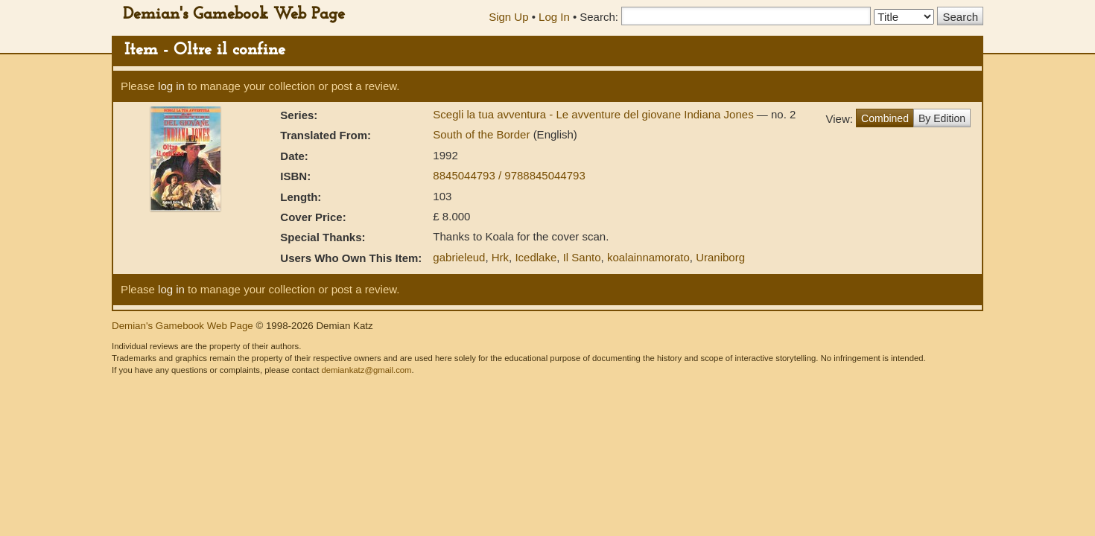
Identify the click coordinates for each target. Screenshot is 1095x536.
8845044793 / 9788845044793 (509, 175)
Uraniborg (720, 257)
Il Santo (582, 257)
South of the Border (483, 134)
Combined (885, 118)
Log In (554, 16)
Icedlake (535, 257)
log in (171, 86)
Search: (599, 16)
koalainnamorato (648, 257)
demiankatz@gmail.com (366, 370)
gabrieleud (459, 257)
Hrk (500, 257)
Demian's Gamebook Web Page (234, 14)
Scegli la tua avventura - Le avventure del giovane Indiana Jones (594, 114)
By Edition (941, 118)
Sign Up (508, 16)
